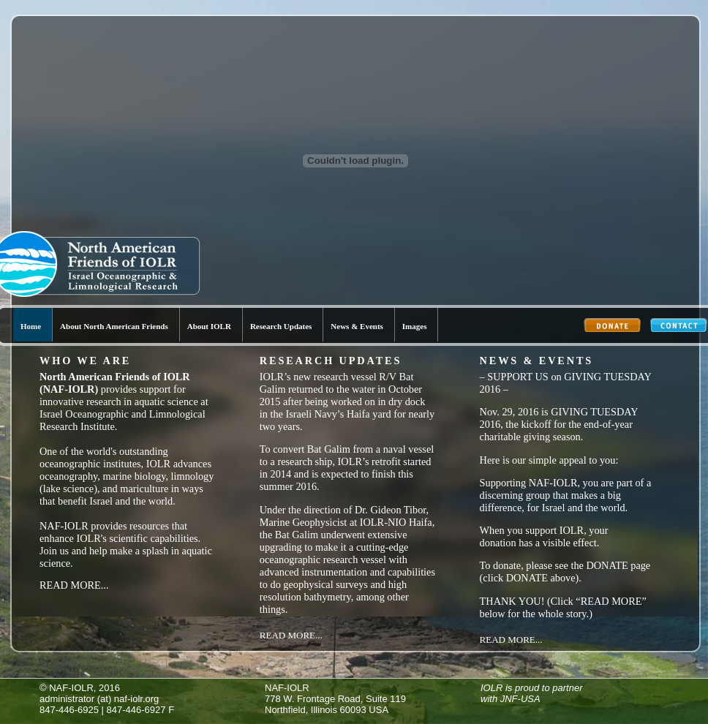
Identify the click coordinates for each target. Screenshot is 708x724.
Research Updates (281, 326)
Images (414, 326)
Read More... (74, 585)
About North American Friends (114, 326)
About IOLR (209, 326)
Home (30, 326)
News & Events (357, 326)
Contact (679, 326)
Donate (612, 326)
